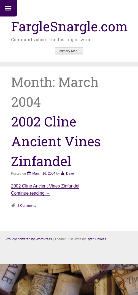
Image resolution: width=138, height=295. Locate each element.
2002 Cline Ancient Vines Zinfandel (56, 141)
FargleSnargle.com (69, 26)
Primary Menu (69, 51)
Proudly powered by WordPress (29, 239)
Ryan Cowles (96, 239)
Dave (70, 173)
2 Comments (26, 206)
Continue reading (30, 193)
